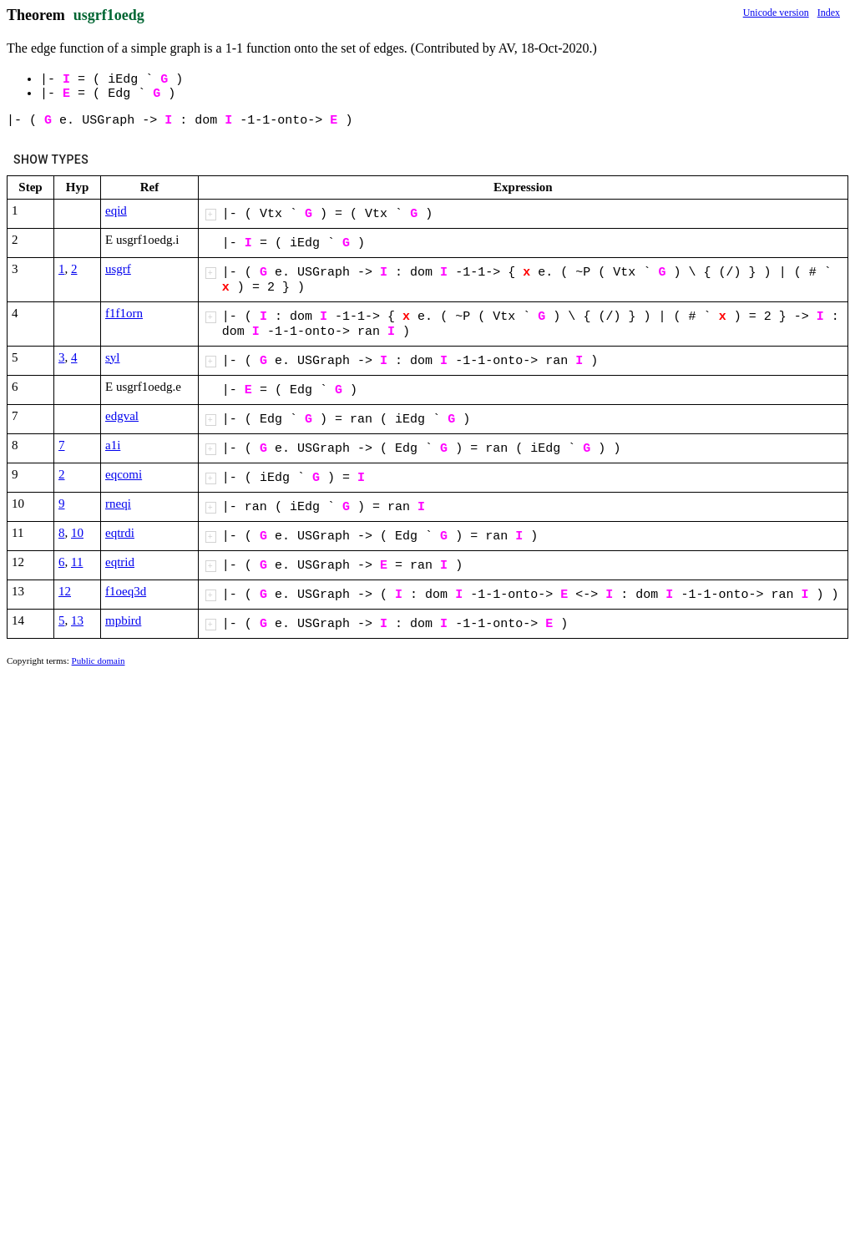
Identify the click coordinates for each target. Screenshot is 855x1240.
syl (112, 357)
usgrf (118, 269)
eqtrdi (119, 532)
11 (77, 562)
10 (77, 532)
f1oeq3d (125, 591)
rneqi (118, 503)
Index (828, 12)
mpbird (123, 620)
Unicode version (776, 12)
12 (64, 591)
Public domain (98, 660)
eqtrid (119, 562)
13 (77, 620)
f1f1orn (124, 313)
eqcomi (123, 474)
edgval (122, 416)
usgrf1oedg (108, 15)
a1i (112, 445)
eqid (116, 210)
